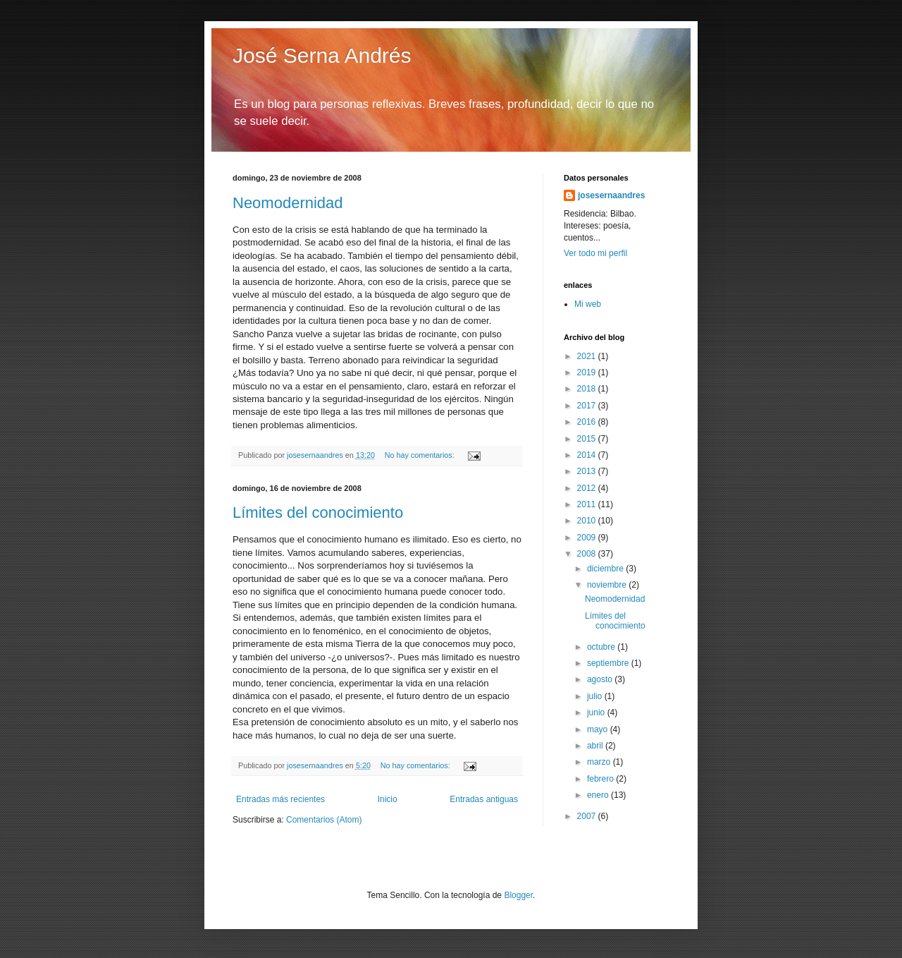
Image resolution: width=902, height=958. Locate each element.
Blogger (518, 895)
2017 (587, 406)
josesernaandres (611, 195)
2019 (587, 372)
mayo (598, 729)
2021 (587, 356)
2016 (587, 422)
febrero (601, 779)
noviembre (608, 585)
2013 (587, 471)
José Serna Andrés (322, 55)
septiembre (609, 663)
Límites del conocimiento (318, 512)
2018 (587, 389)
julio (596, 696)
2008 (587, 554)
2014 (587, 455)
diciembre (606, 569)
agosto (600, 679)
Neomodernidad (288, 203)
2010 (587, 521)
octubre (602, 647)
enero (599, 795)
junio (597, 712)
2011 (587, 504)
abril (596, 746)
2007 (587, 816)
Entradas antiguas (484, 799)
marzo (600, 762)
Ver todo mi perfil (595, 253)
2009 (587, 537)
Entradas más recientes (280, 799)
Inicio (387, 799)
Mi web (587, 304)
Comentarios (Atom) (324, 820)
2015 (587, 439)
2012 (587, 488)
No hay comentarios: (421, 455)
